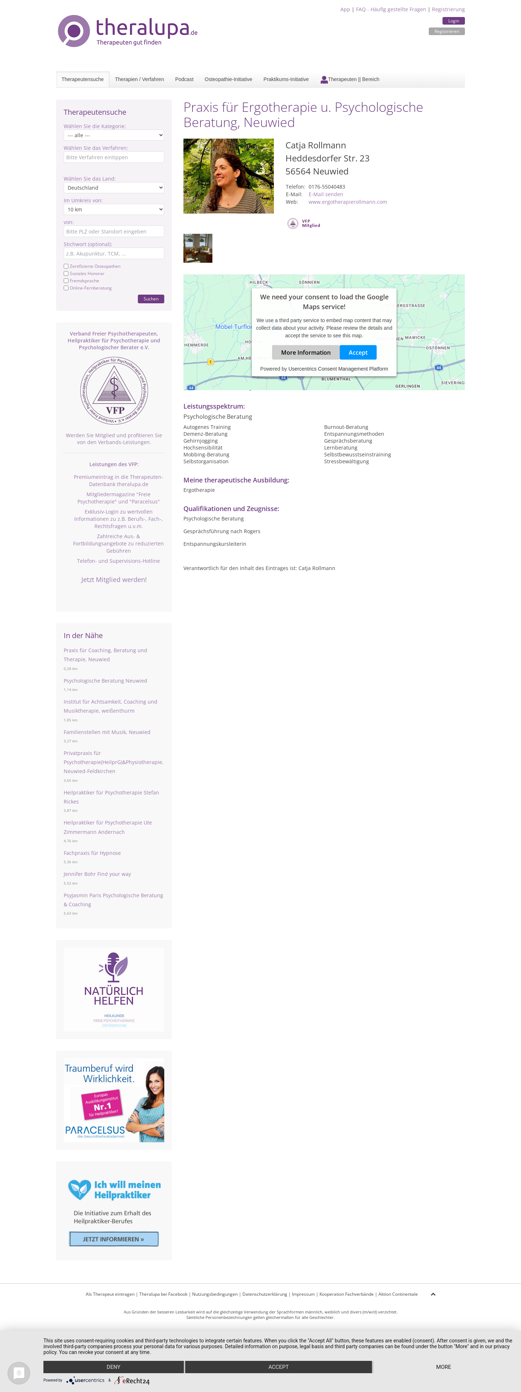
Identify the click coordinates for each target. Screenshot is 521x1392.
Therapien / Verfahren (139, 79)
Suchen (151, 299)
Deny (113, 1367)
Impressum (303, 1294)
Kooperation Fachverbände (346, 1294)
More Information (306, 353)
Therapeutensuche (83, 79)
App (345, 9)
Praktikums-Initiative (286, 79)
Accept (358, 353)
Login (453, 21)
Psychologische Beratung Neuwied (105, 680)
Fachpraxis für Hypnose (92, 852)
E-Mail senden (326, 194)
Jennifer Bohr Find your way (97, 873)
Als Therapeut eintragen (110, 1294)
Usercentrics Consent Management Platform (338, 369)
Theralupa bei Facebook (163, 1294)
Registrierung (448, 9)
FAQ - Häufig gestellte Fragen (391, 9)
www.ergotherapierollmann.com (348, 201)
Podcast (184, 79)
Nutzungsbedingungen (215, 1294)
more (443, 1367)
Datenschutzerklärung (264, 1294)
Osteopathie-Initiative (229, 79)
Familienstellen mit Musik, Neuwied (107, 732)
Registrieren (447, 31)
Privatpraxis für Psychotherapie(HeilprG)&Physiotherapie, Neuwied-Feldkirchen (114, 762)
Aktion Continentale (398, 1294)
